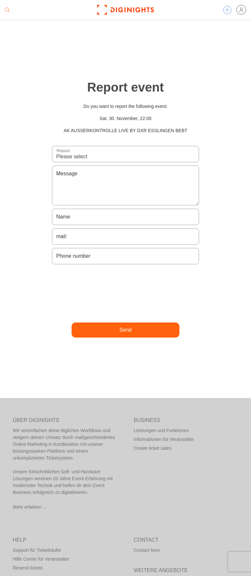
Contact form (147, 550)
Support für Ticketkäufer (37, 550)
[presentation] (125, 293)
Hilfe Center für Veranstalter (41, 559)
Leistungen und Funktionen (161, 430)
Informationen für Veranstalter (164, 439)
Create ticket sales (152, 448)
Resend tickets (28, 567)
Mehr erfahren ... (30, 507)
